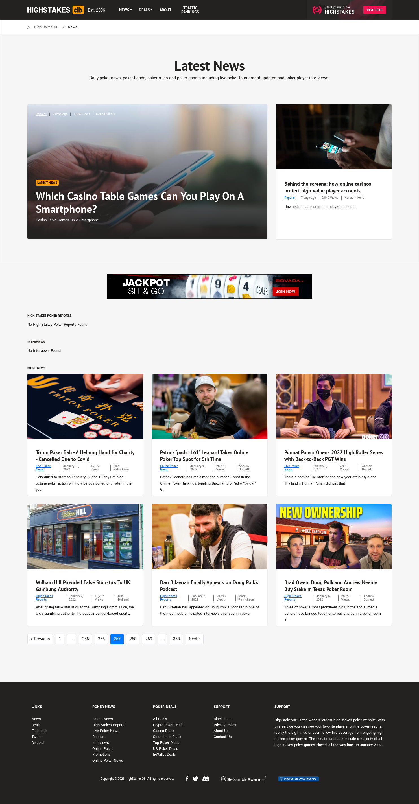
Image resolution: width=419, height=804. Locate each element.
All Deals (160, 719)
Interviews (100, 743)
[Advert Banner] (209, 286)
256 (101, 639)
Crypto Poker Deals (168, 725)
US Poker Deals (165, 749)
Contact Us (223, 737)
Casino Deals (163, 731)
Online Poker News (169, 468)
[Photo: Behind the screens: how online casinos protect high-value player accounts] (334, 136)
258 (133, 639)
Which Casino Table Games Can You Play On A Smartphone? (139, 202)
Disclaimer (222, 719)
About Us (221, 731)
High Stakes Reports (44, 598)
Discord (38, 743)
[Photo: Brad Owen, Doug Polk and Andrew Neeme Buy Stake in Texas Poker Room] (334, 536)
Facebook (39, 731)
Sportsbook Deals (167, 737)
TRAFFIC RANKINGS (190, 10)
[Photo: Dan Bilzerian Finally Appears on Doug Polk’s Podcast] (209, 536)
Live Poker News (43, 468)
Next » (194, 639)
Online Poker (102, 749)
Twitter (37, 737)
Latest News (102, 719)
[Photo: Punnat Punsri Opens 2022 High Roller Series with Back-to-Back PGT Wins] (334, 406)
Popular (41, 114)
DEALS (144, 10)
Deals (36, 725)
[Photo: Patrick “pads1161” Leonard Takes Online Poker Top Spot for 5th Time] (209, 406)
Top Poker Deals (166, 743)
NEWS (124, 10)
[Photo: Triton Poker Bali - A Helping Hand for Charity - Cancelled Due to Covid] (85, 406)
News (36, 719)
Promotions (101, 755)
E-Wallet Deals (164, 755)
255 (85, 639)
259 (148, 639)
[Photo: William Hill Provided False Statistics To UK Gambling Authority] (85, 536)
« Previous (40, 639)
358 (176, 639)
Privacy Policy (225, 725)
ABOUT (165, 10)
